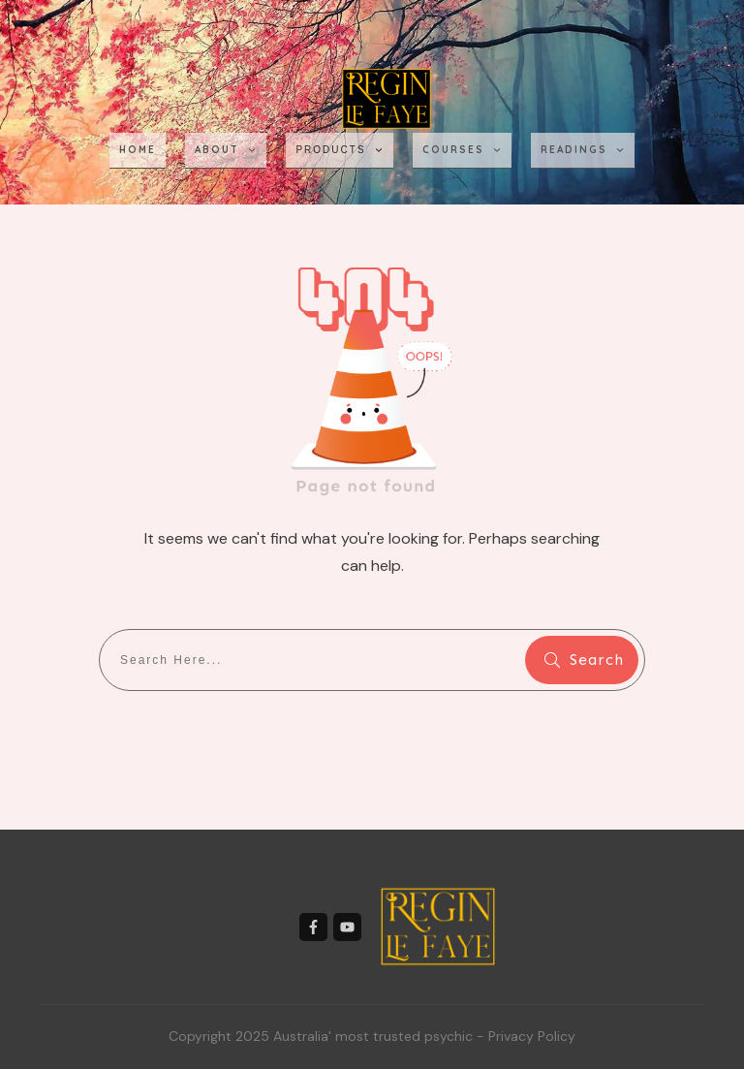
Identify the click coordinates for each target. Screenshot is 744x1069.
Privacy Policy (531, 1036)
